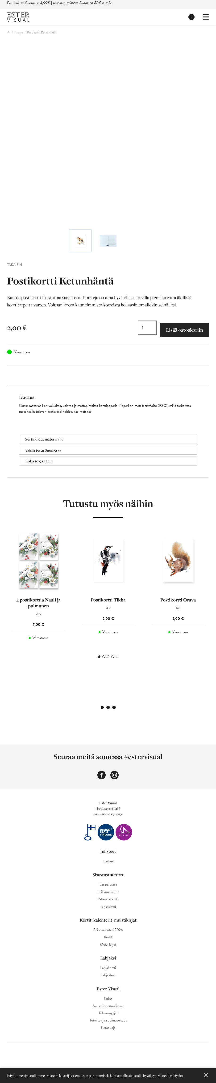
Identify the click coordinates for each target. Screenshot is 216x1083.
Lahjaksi (108, 958)
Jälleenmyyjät (108, 1013)
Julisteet (108, 851)
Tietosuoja (108, 1027)
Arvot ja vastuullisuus (108, 1006)
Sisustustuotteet (108, 875)
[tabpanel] (38, 587)
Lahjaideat (108, 975)
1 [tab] (99, 656)
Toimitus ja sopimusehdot (108, 1020)
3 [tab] (108, 656)
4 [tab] (112, 656)
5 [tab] (117, 657)
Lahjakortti (108, 967)
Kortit (108, 937)
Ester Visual (108, 989)
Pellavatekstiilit (108, 899)
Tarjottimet (108, 906)
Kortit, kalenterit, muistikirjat (108, 920)
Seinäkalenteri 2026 (108, 929)
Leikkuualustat (108, 891)
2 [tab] (103, 656)
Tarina (108, 998)
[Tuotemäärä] (147, 328)
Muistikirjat (108, 944)
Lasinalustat (108, 884)
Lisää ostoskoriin (184, 329)
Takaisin (14, 264)
